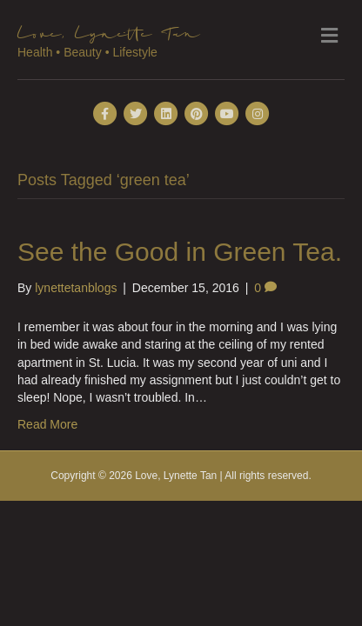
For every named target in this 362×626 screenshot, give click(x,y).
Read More (47, 424)
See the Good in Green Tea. (179, 251)
